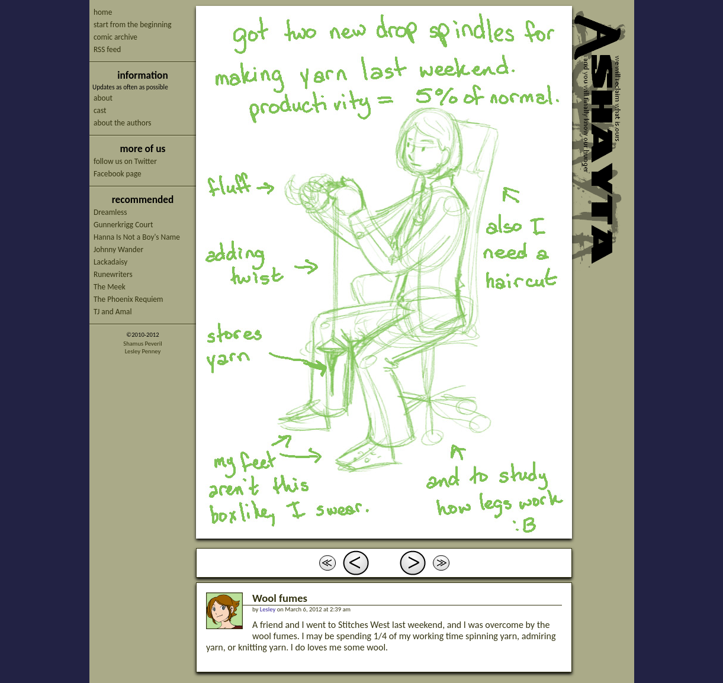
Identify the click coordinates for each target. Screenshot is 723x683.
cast (100, 110)
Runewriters (113, 274)
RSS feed (107, 49)
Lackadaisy (110, 262)
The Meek (110, 287)
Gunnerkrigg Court (123, 225)
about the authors (123, 123)
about (103, 98)
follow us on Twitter (125, 161)
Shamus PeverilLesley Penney (142, 347)
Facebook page (118, 174)
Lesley (267, 609)
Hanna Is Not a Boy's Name (137, 237)
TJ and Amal (113, 312)
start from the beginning (132, 25)
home (103, 12)
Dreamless (110, 212)
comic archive (115, 37)
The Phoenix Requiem (128, 299)
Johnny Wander (118, 249)
